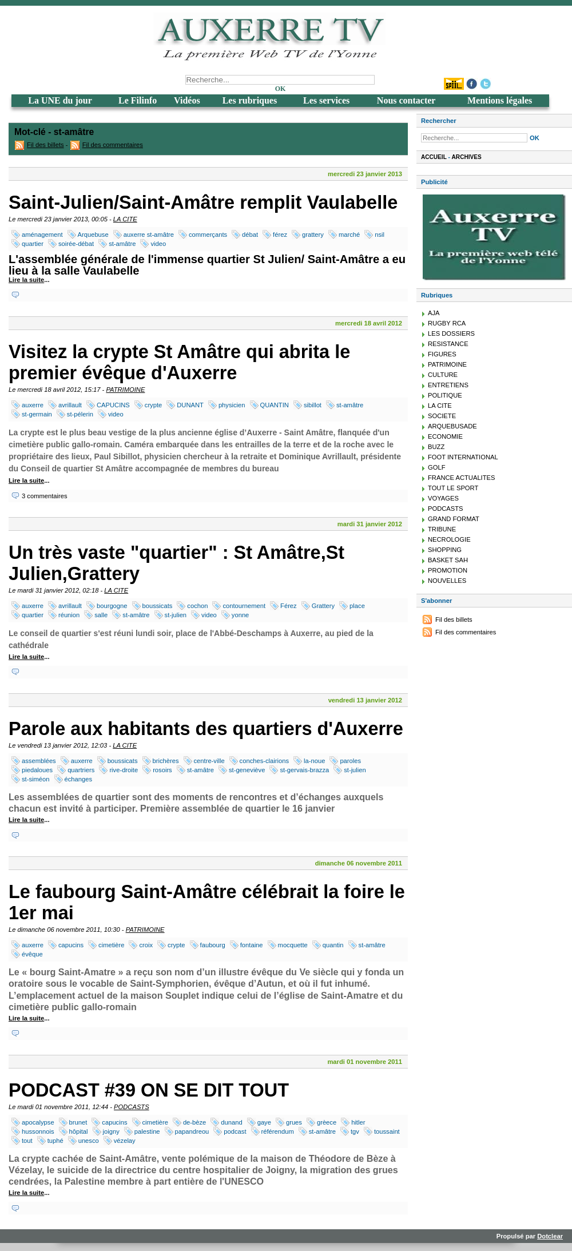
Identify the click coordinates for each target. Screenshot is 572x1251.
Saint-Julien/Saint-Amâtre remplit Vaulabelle (203, 202)
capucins (71, 945)
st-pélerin (80, 414)
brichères (166, 760)
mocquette (293, 945)
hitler (358, 1122)
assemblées (39, 760)
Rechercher (438, 120)
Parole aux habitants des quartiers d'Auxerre (206, 728)
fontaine (251, 945)
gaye (264, 1122)
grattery (313, 234)
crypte (153, 405)
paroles (350, 760)
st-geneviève (247, 770)
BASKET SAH (448, 560)
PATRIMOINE (125, 389)
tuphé (55, 1140)
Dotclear (550, 1236)
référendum (277, 1131)
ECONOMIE (445, 436)
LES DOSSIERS (451, 333)
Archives (467, 157)
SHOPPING (445, 549)
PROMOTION (447, 570)
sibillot (312, 405)
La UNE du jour (60, 100)
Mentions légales (499, 100)
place (357, 605)
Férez (288, 605)
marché (349, 234)
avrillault (70, 405)
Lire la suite (26, 279)
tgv (355, 1131)
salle (101, 614)
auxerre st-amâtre (149, 234)
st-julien (176, 614)
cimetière (111, 945)
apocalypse (38, 1122)
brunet (78, 1122)
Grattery (323, 605)
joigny (111, 1131)
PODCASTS (131, 1106)
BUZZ (436, 446)
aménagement (42, 234)
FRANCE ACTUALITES (461, 477)
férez (280, 234)
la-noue (314, 760)
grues (294, 1122)
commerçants (208, 234)
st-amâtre (122, 243)
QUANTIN (274, 405)
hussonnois (38, 1131)
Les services (326, 100)
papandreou (192, 1131)
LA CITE (125, 219)
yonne (240, 614)
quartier (32, 243)
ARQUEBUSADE (452, 426)
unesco (88, 1140)
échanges (79, 779)
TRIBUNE (442, 529)
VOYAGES (443, 498)
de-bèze (194, 1122)
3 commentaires (44, 496)
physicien (232, 405)
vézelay (125, 1140)
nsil (379, 234)
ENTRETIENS (448, 385)
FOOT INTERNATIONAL (463, 457)
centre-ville (209, 760)
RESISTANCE (448, 343)
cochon (197, 605)
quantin (333, 945)
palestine (147, 1131)
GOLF (436, 467)
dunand (231, 1122)
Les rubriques (250, 100)
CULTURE (443, 374)
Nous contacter (406, 100)
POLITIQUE (445, 395)
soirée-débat (76, 243)
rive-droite (123, 770)
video (158, 243)
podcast (235, 1131)
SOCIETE (442, 415)
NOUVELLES (447, 580)
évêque (32, 954)
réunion (69, 614)
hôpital (78, 1131)
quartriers (80, 770)
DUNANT (190, 405)
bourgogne (112, 605)
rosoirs (162, 770)
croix (146, 945)
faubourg (212, 945)
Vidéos (187, 100)
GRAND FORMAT (453, 518)
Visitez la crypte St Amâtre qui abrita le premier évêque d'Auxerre (179, 362)
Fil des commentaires (112, 144)
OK (280, 89)
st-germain (37, 414)
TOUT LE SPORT (453, 487)
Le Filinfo (137, 100)
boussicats (157, 605)
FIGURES (442, 354)
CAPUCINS (113, 405)
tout (27, 1140)
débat (250, 234)
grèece (326, 1122)
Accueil (434, 157)
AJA (434, 312)
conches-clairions (264, 760)
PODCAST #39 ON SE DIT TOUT (149, 1090)
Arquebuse (93, 234)
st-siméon (36, 779)
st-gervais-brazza (304, 770)
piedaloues (37, 770)
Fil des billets (45, 144)
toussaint (387, 1131)
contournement (244, 605)
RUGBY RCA (447, 323)
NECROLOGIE (449, 539)
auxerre (32, 405)
